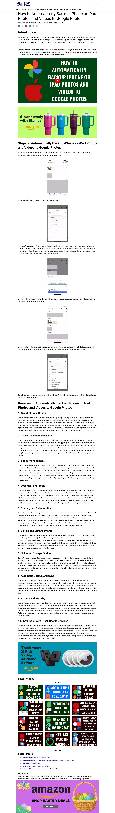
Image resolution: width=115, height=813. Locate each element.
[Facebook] (19, 26)
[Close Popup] (98, 781)
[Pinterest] (26, 26)
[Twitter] (22, 26)
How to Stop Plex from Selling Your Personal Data (36, 757)
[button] (98, 4)
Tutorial (42, 23)
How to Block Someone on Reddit (31, 763)
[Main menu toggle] (94, 3)
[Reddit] (33, 26)
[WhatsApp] (37, 26)
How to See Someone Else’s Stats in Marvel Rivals (36, 766)
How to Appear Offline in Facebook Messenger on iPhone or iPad (41, 769)
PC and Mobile (34, 23)
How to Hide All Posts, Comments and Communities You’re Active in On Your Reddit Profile (49, 760)
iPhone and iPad (23, 23)
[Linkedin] (30, 26)
